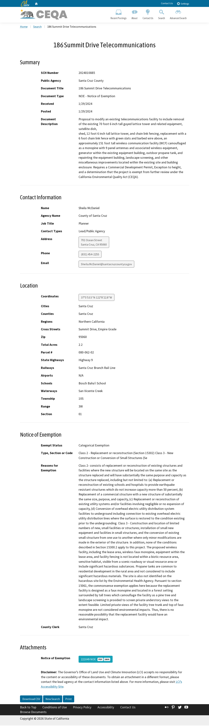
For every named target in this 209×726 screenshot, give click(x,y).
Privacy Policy (82, 708)
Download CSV (31, 699)
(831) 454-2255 (90, 254)
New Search (52, 699)
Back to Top (28, 708)
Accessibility (105, 708)
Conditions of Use (54, 708)
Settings (183, 3)
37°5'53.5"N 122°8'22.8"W (96, 298)
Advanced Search (178, 14)
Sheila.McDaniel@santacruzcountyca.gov (106, 264)
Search (161, 14)
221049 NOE (95, 660)
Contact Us (167, 3)
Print (68, 699)
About (134, 14)
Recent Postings (119, 14)
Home (24, 27)
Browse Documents (33, 713)
